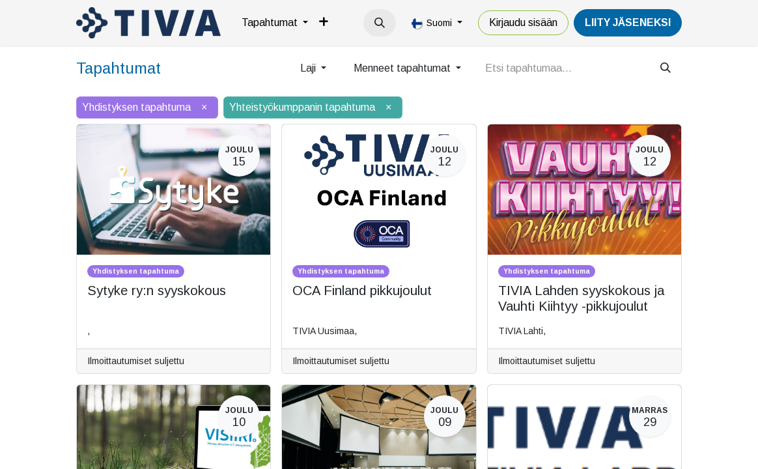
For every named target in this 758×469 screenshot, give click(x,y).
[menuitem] (274, 23)
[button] (379, 22)
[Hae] (665, 68)
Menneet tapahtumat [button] (403, 68)
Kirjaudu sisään (523, 22)
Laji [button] (309, 68)
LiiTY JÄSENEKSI (628, 22)
